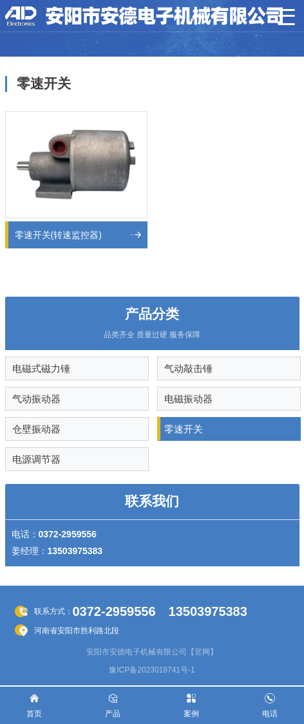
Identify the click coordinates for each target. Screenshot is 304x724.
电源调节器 (36, 459)
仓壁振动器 (36, 428)
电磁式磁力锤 (41, 368)
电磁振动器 (188, 398)
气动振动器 (36, 398)
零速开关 (183, 428)
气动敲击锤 (188, 368)
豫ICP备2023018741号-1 (152, 669)
